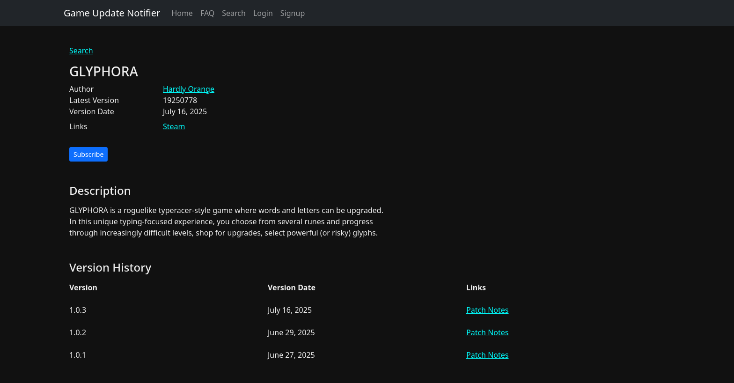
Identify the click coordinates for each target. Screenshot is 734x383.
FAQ (207, 13)
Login (263, 13)
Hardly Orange (188, 89)
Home (182, 13)
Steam (174, 126)
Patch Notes (487, 310)
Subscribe (88, 154)
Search (234, 13)
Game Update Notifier (112, 13)
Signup (292, 13)
